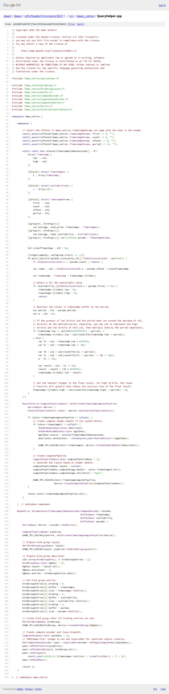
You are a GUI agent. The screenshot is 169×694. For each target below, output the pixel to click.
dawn (7, 16)
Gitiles (20, 689)
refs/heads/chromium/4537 (43, 16)
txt (155, 688)
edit (80, 24)
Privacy (29, 689)
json (163, 688)
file (71, 24)
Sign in (162, 5)
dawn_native (85, 16)
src (71, 16)
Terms (38, 689)
